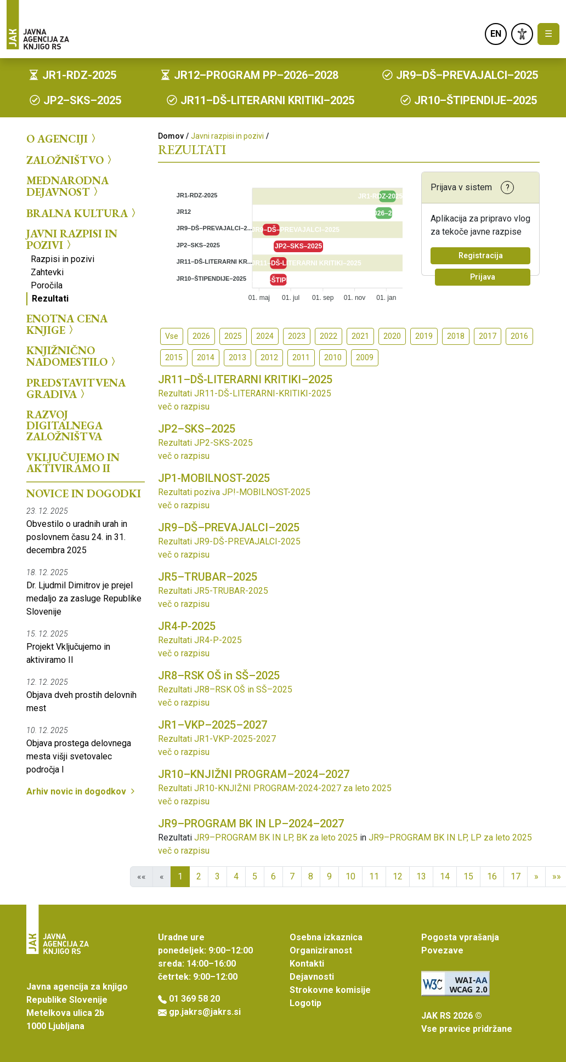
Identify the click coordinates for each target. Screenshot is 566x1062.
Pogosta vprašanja (460, 937)
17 (515, 876)
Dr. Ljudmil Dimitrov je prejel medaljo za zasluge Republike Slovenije (84, 598)
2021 (360, 336)
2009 (364, 357)
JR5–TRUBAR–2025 (207, 576)
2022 (328, 336)
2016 (519, 336)
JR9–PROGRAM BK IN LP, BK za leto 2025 (276, 837)
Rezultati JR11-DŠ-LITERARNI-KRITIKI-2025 (244, 393)
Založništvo (70, 159)
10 (350, 876)
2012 (269, 357)
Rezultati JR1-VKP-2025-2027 (217, 739)
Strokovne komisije (330, 990)
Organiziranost (321, 950)
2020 (392, 336)
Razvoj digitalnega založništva (64, 425)
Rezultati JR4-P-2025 (200, 640)
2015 (174, 357)
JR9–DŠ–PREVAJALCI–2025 (228, 527)
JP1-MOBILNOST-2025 (214, 478)
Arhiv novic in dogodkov (81, 791)
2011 (301, 357)
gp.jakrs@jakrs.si (205, 1012)
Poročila (47, 285)
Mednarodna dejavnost (67, 186)
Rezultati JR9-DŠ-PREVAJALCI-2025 (229, 541)
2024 (265, 336)
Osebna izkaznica (326, 937)
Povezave (442, 950)
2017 (487, 336)
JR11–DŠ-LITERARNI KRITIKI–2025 (245, 379)
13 (421, 876)
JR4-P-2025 (187, 626)
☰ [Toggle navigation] (548, 34)
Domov (171, 136)
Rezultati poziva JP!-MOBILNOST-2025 (234, 492)
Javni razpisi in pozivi (71, 239)
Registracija (481, 255)
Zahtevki (47, 272)
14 (445, 876)
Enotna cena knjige (66, 324)
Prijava (482, 276)
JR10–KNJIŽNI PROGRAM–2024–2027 (253, 774)
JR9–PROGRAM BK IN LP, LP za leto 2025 (450, 837)
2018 (456, 336)
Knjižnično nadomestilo (72, 356)
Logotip (305, 1003)
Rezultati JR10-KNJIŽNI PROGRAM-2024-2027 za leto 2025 (275, 788)
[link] (522, 34)
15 (468, 876)
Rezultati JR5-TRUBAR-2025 (213, 591)
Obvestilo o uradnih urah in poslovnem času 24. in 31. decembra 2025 (76, 537)
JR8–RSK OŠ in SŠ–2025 (219, 675)
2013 (237, 357)
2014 (205, 357)
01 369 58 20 (194, 998)
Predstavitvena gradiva (76, 388)
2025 (233, 336)
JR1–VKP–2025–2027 (212, 724)
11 (374, 876)
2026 (201, 336)
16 (492, 876)
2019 (424, 336)
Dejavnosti (312, 977)
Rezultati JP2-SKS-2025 (205, 443)
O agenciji (62, 139)
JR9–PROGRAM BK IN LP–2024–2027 (251, 823)
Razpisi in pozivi (62, 259)
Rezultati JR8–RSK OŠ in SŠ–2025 (225, 689)
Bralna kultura (82, 213)
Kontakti (307, 963)
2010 (333, 357)
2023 (296, 336)
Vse (171, 336)
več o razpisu (184, 406)
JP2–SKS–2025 (196, 428)
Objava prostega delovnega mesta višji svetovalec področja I (78, 756)
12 (398, 876)
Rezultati (50, 298)
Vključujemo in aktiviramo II (73, 462)
